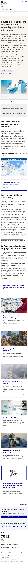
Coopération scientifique (7, 70)
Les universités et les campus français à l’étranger (13, 108)
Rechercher (22, 2)
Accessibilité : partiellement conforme (13, 552)
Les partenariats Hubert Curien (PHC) (11, 111)
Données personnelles (9, 555)
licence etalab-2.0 (20, 561)
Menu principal (26, 2)
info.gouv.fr (4, 544)
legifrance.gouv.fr (5, 547)
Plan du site (3, 552)
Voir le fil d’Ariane (4, 13)
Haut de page (23, 504)
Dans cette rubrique (8, 101)
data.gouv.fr (15, 547)
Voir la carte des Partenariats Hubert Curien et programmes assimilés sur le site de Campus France (14, 239)
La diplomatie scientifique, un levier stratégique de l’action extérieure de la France (13, 287)
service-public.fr (13, 544)
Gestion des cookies (5, 557)
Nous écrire (16, 555)
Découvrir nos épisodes (14, 516)
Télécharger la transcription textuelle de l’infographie (11, 183)
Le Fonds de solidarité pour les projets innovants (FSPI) (14, 113)
